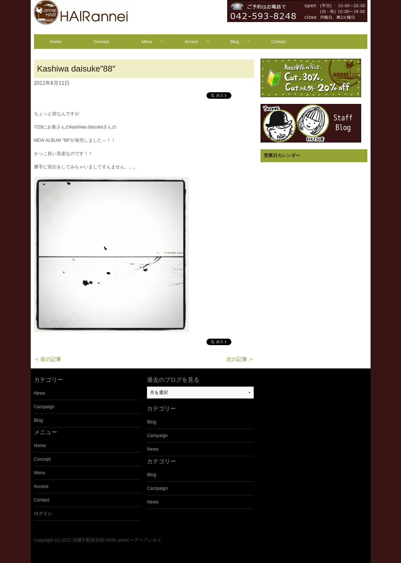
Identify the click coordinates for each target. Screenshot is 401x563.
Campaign (44, 406)
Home (55, 41)
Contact (278, 41)
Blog (234, 41)
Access (191, 41)
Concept (101, 41)
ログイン (43, 513)
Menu (147, 41)
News (39, 393)
